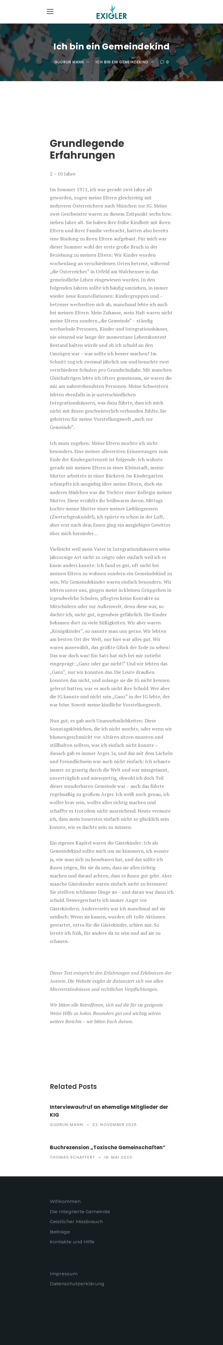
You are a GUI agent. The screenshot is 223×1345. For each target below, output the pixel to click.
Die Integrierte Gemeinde (80, 1211)
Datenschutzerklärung (77, 1283)
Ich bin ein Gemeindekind (122, 62)
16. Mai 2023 (118, 1157)
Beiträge (60, 1232)
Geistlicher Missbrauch (76, 1221)
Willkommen (65, 1201)
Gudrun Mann (69, 62)
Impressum (64, 1274)
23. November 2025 (114, 1125)
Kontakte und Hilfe (72, 1242)
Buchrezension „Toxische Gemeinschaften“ (107, 1147)
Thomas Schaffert (72, 1157)
